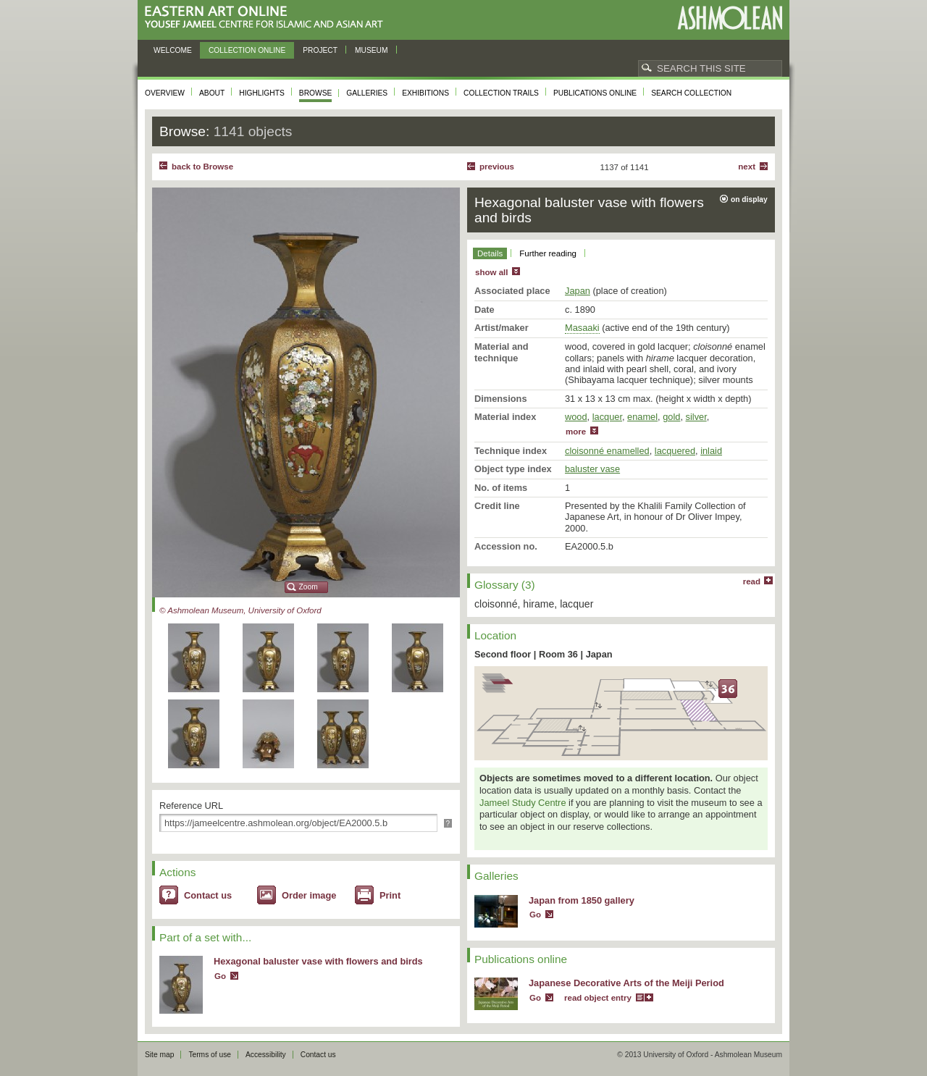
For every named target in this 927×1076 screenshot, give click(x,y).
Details (490, 253)
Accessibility (266, 1055)
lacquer (607, 416)
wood (576, 416)
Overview (165, 93)
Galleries (366, 93)
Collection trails (501, 93)
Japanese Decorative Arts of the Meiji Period (626, 983)
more (576, 431)
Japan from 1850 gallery (581, 900)
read (751, 581)
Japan (577, 290)
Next (746, 166)
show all (491, 272)
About (212, 93)
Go (220, 976)
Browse (315, 93)
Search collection (691, 93)
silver (696, 416)
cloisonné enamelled (607, 450)
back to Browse (202, 166)
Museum (371, 50)
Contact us (208, 895)
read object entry (598, 997)
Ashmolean (729, 18)
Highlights (262, 93)
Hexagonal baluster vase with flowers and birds (318, 961)
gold (671, 416)
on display (749, 199)
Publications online (595, 93)
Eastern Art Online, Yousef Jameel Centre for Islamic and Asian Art (267, 18)
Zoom (308, 587)
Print (389, 895)
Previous (496, 166)
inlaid (711, 450)
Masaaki (582, 327)
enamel (642, 416)
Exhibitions (425, 93)
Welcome (173, 50)
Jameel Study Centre (522, 802)
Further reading (547, 253)
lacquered (675, 450)
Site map (159, 1055)
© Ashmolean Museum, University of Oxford (240, 610)
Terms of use (209, 1055)
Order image (309, 895)
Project (320, 50)
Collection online (247, 50)
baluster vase (592, 468)
